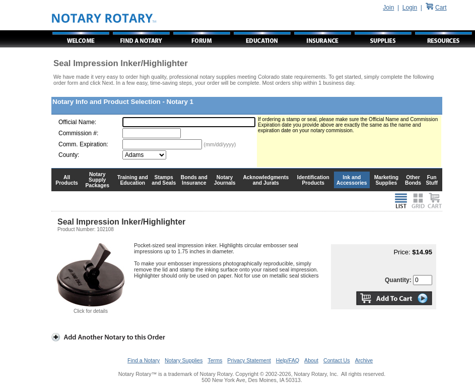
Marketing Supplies (386, 180)
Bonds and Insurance (194, 180)
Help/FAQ (287, 360)
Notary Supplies (183, 360)
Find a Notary (143, 360)
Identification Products (313, 180)
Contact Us (336, 360)
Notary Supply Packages (97, 180)
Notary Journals (225, 180)
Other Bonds (413, 180)
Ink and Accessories (351, 180)
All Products (66, 180)
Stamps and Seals (164, 180)
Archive (364, 360)
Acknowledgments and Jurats (266, 180)
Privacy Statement (248, 360)
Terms (215, 360)
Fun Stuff (431, 180)
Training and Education (132, 180)
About (311, 360)
